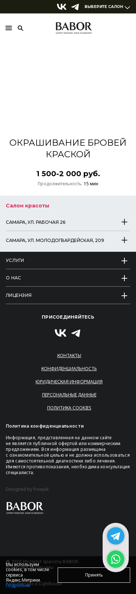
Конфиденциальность (69, 368)
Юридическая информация (69, 382)
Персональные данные (69, 395)
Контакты (69, 355)
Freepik (41, 489)
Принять (94, 575)
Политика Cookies (69, 408)
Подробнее (18, 585)
